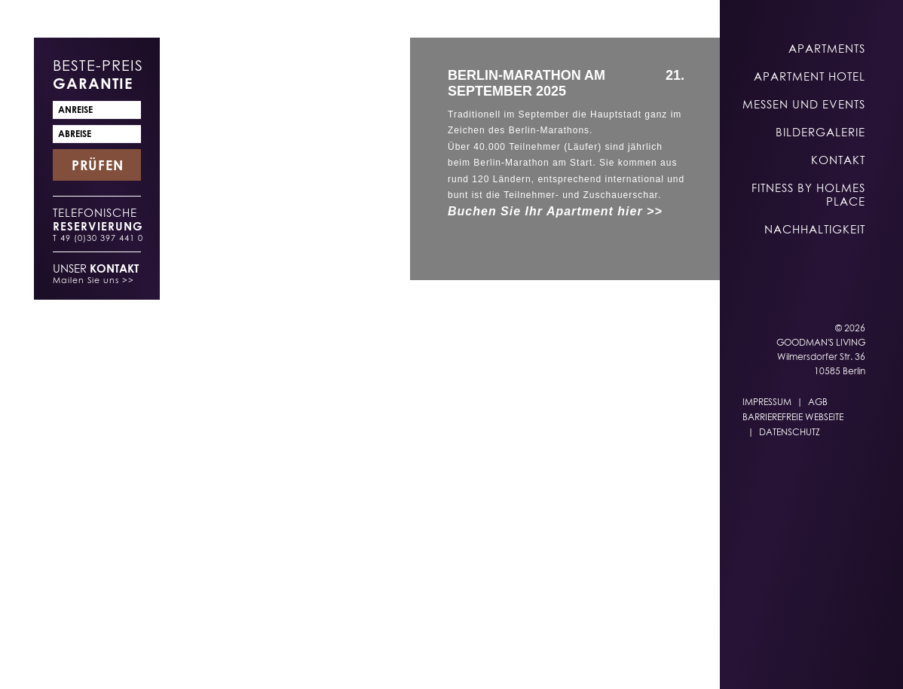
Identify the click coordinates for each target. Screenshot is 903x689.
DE (455, 660)
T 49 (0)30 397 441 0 (98, 237)
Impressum (766, 401)
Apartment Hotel (809, 76)
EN (485, 660)
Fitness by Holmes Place (808, 194)
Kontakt (838, 159)
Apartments (826, 48)
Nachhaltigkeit (814, 229)
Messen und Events (803, 104)
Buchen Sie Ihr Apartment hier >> (555, 211)
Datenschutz (789, 431)
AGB (818, 401)
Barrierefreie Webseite (792, 416)
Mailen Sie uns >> (93, 280)
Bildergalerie (820, 132)
